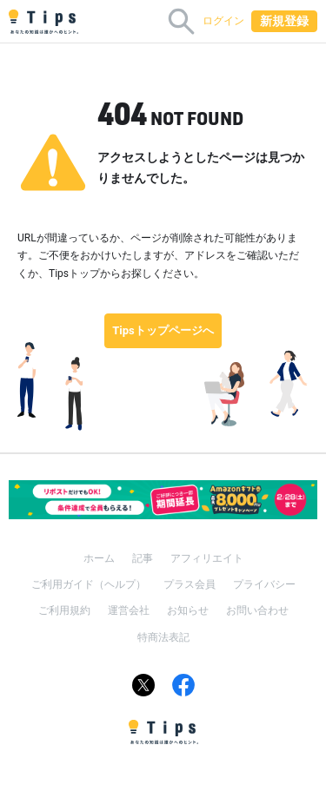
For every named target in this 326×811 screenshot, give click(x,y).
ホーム (99, 558)
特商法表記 (163, 637)
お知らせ (188, 610)
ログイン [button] (223, 21)
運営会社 (129, 610)
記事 (142, 558)
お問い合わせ (257, 610)
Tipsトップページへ (163, 330)
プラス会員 (189, 584)
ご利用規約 (64, 610)
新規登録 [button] (284, 21)
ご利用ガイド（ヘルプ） (88, 584)
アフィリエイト (206, 558)
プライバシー (264, 584)
